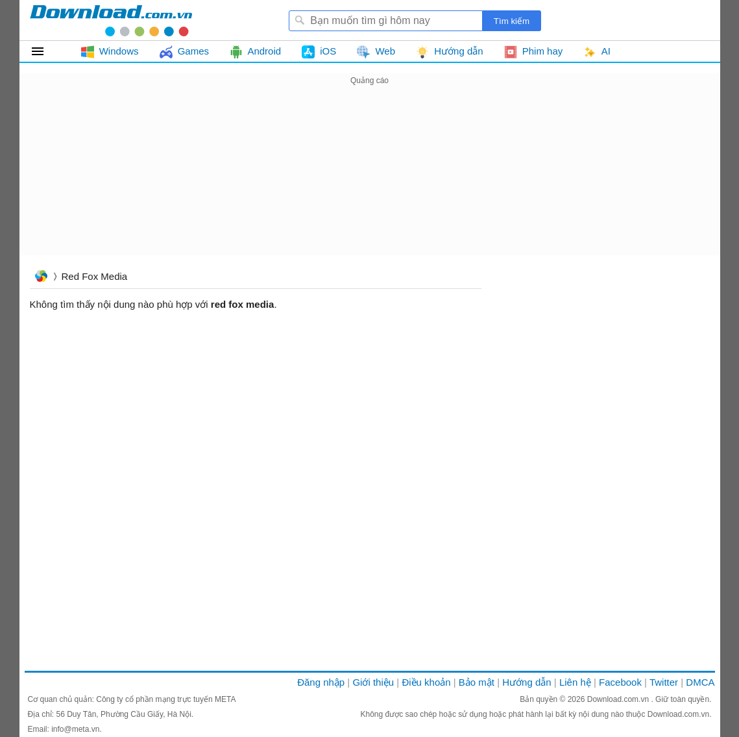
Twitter (663, 682)
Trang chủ (41, 277)
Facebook (620, 682)
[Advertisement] (369, 179)
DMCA (700, 682)
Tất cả (45, 51)
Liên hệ (575, 682)
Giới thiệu (373, 682)
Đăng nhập (321, 682)
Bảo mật (476, 682)
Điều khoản (426, 682)
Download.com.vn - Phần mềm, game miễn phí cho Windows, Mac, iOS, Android (111, 20)
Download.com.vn (619, 699)
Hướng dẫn (526, 682)
